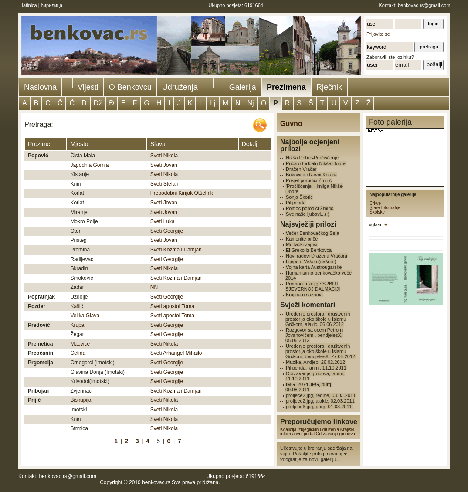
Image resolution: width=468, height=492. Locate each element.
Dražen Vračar (301, 169)
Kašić (76, 306)
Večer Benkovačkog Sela (312, 233)
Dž (98, 103)
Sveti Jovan (163, 165)
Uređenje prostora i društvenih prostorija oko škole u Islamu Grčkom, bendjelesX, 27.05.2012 (320, 351)
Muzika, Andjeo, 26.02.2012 (315, 362)
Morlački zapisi (301, 244)
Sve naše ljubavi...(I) (307, 214)
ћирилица (52, 5)
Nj (251, 103)
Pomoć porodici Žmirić (309, 208)
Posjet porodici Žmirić (309, 180)
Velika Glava (84, 315)
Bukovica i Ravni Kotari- (311, 174)
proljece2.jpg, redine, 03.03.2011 (321, 395)
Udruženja (180, 87)
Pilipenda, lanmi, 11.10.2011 (316, 367)
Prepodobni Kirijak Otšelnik (181, 193)
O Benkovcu (130, 87)
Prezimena (286, 87)
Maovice (80, 344)
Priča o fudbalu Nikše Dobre (316, 163)
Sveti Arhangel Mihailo (176, 353)
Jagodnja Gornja (89, 165)
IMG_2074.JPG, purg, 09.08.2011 (308, 387)
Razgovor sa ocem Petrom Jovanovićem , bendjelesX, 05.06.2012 (314, 335)
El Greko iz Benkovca (309, 250)
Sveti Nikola (164, 156)
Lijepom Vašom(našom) (311, 261)
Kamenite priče (302, 238)
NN (154, 287)
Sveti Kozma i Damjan (176, 250)
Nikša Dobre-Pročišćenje (312, 157)
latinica (29, 5)
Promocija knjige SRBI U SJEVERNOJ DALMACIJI (312, 286)
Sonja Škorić (299, 197)
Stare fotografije (385, 207)
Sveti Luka (162, 221)
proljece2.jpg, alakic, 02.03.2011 (320, 401)
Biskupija (80, 400)
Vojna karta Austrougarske (314, 267)
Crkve (375, 203)
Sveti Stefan (164, 184)
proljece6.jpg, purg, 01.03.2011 (319, 406)
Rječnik (329, 87)
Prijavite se (378, 34)
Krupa (77, 325)
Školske (377, 212)
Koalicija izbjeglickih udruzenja (309, 429)
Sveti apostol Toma (172, 306)
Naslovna (40, 87)
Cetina (77, 353)
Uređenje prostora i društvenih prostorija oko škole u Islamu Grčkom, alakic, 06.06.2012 (317, 319)
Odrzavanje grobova (335, 433)
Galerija (242, 87)
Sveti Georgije (166, 231)
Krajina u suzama (304, 294)
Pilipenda (295, 202)
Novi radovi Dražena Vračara (316, 255)
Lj (212, 103)
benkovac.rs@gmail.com (424, 5)
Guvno (291, 123)
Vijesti (88, 87)
